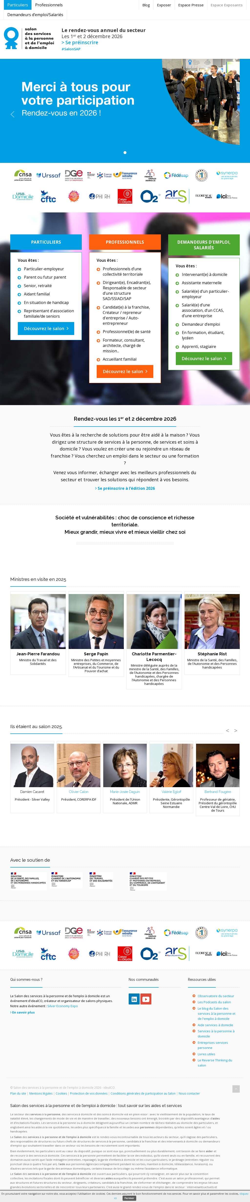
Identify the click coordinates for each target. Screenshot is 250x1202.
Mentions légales (40, 1093)
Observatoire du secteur (216, 996)
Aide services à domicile (215, 1025)
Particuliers (17, 5)
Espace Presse (191, 4)
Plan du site (18, 1093)
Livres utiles (206, 1054)
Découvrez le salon (44, 328)
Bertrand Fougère (218, 792)
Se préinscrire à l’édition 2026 (126, 488)
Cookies (61, 1093)
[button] (12, 111)
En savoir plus (23, 1012)
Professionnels (49, 5)
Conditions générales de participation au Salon (143, 1093)
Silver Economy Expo (62, 1006)
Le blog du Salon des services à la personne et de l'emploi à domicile (216, 1013)
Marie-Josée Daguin (125, 792)
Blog (146, 4)
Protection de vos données (88, 1093)
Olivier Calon (78, 792)
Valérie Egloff (171, 792)
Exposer (164, 4)
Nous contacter (189, 1093)
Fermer (129, 1198)
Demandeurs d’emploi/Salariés (35, 14)
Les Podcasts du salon (214, 1002)
